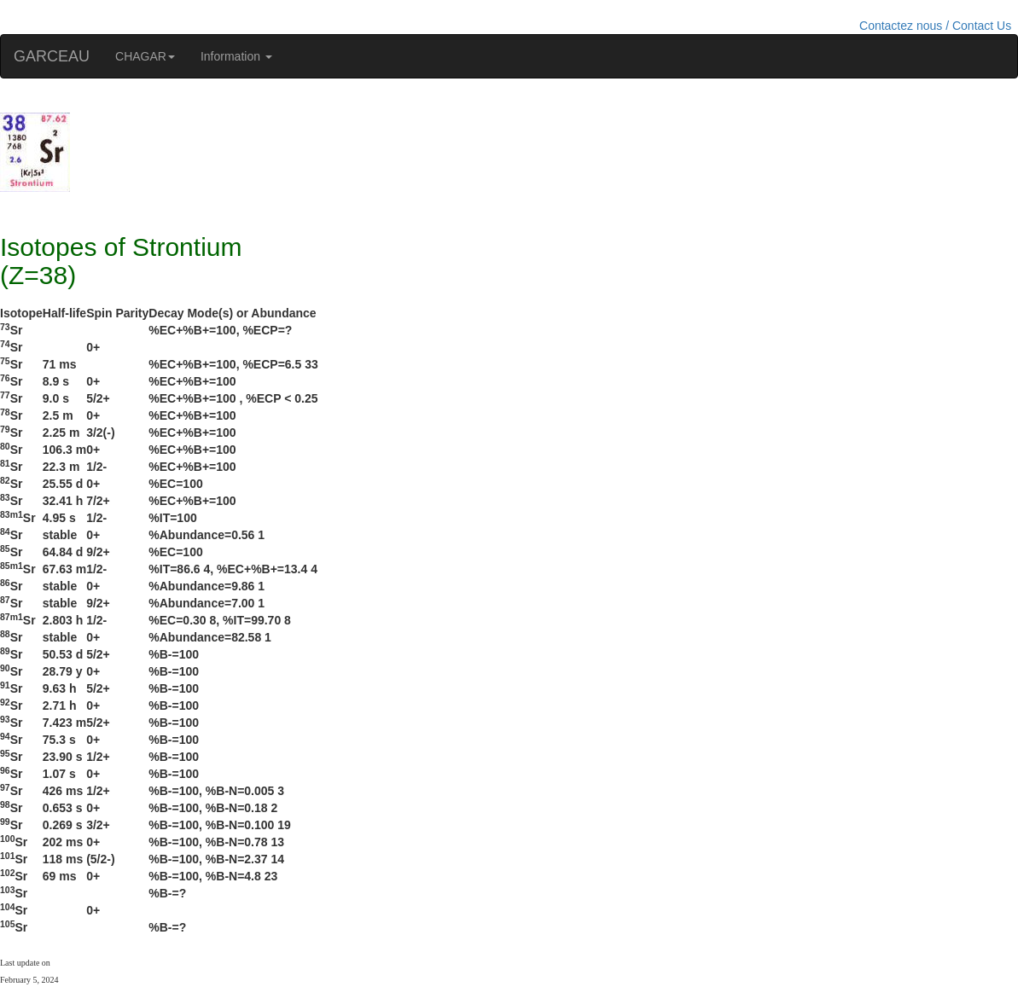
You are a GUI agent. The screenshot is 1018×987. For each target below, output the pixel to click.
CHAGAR (145, 56)
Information (236, 56)
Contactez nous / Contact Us (935, 25)
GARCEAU (52, 56)
